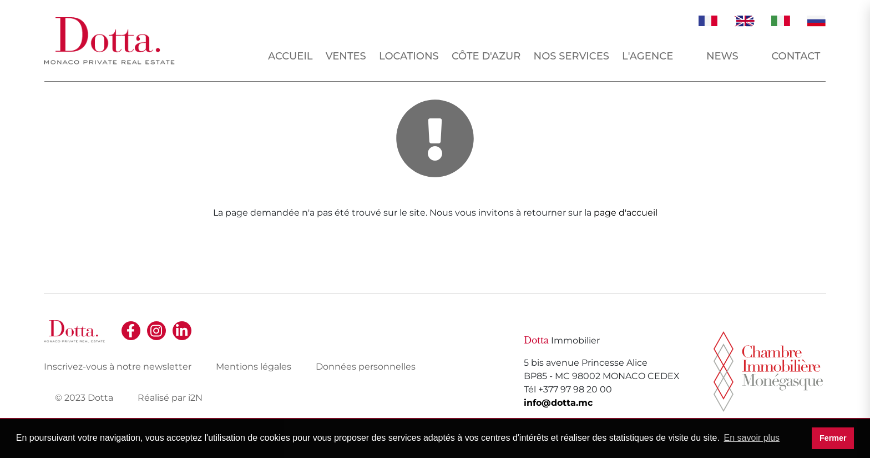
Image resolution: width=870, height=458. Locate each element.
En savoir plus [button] (752, 437)
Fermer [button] (833, 438)
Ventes (346, 56)
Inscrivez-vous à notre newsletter (117, 366)
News (722, 56)
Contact (795, 56)
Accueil (290, 56)
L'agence (647, 56)
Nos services (571, 56)
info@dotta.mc (558, 402)
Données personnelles (366, 366)
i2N (195, 397)
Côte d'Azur (486, 56)
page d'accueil (625, 212)
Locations (409, 56)
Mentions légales (253, 366)
